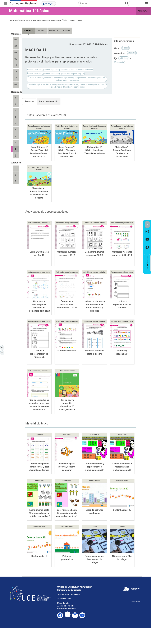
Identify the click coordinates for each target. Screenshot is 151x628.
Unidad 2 (41, 30)
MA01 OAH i (76, 20)
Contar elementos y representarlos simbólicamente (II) (94, 466)
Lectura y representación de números (122, 304)
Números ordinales (67, 350)
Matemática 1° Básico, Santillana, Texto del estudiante (94, 150)
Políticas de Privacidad (67, 608)
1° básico (125, 48)
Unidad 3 (53, 30)
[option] (147, 232)
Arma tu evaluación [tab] (48, 101)
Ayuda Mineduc (64, 599)
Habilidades (123, 58)
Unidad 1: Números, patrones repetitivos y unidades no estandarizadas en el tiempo (60, 70)
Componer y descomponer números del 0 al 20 (67, 304)
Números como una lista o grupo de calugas (94, 559)
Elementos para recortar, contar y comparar (66, 466)
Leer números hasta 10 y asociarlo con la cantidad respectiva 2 (39, 513)
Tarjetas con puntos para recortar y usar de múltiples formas (39, 466)
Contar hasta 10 (39, 556)
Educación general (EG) (26, 20)
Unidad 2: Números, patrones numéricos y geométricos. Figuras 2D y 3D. (55, 74)
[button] (147, 224)
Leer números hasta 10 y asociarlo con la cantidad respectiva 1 (66, 513)
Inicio (12, 20)
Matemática (43, 20)
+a (2, 347)
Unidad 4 (66, 30)
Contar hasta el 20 (122, 510)
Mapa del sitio (63, 603)
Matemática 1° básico (29, 10)
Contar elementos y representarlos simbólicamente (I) (122, 466)
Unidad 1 (28, 30)
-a (2, 352)
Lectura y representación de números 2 (39, 353)
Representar (119, 62)
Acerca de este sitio (65, 606)
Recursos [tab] (29, 101)
